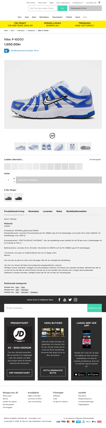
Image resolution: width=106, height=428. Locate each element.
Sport (77, 17)
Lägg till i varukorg (27, 180)
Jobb (55, 399)
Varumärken (57, 17)
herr (17, 287)
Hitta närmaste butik (53, 371)
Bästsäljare (44, 17)
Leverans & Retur (35, 399)
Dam (27, 17)
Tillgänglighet (83, 404)
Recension (33, 211)
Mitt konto (31, 3)
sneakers (34, 292)
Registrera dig (94, 308)
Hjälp (51, 3)
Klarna (5, 399)
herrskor (24, 290)
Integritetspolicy (85, 399)
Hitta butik (42, 3)
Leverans (47, 211)
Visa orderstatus (63, 3)
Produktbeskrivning (14, 211)
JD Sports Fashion (60, 402)
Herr (20, 17)
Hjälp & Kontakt (34, 396)
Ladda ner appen (10, 402)
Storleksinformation (76, 211)
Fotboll (69, 17)
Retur (59, 211)
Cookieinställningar (86, 402)
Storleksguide (95, 159)
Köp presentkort (19, 373)
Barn (34, 17)
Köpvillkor (82, 396)
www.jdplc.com (34, 418)
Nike (23, 287)
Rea (85, 17)
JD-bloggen (7, 407)
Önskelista (77, 3)
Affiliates (56, 396)
